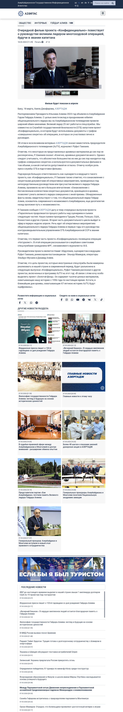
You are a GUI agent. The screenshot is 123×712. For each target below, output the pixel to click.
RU (79, 3)
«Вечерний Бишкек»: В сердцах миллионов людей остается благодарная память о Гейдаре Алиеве (83, 350)
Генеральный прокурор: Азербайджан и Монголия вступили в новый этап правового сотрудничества (38, 543)
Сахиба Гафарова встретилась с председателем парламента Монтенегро (54, 698)
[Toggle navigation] (102, 13)
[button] (61, 68)
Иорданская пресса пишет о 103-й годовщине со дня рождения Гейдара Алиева (37, 350)
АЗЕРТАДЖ (61, 108)
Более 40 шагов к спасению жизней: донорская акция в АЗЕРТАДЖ (80, 445)
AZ (76, 3)
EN (82, 3)
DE (86, 3)
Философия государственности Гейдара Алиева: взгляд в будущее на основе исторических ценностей (38, 398)
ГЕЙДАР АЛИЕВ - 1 (61, 23)
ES (92, 3)
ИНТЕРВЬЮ (41, 23)
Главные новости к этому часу (77, 396)
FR (88, 3)
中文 (77, 6)
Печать (39, 42)
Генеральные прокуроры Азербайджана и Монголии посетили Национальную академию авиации (83, 495)
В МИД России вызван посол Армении (38, 633)
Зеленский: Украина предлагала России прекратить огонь (47, 660)
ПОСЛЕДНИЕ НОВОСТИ (33, 587)
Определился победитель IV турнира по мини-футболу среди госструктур (54, 668)
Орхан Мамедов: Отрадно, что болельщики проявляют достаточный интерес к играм (60, 707)
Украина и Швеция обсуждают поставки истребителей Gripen (48, 652)
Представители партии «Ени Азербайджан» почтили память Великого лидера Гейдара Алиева (38, 495)
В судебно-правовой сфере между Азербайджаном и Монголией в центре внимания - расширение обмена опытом (38, 446)
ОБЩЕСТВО (25, 23)
